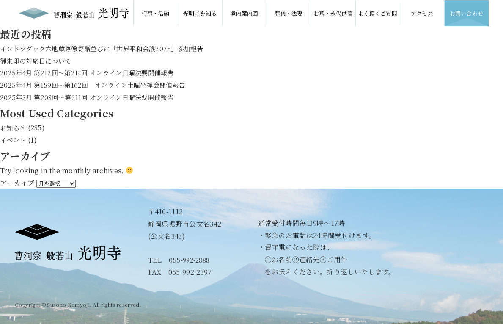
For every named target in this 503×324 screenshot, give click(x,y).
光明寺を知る (200, 13)
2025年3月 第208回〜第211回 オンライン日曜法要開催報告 (92, 97)
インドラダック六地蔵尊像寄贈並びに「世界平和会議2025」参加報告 (108, 48)
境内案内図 (244, 13)
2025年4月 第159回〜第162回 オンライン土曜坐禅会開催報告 (98, 85)
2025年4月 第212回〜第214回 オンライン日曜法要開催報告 (92, 73)
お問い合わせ (467, 13)
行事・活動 (155, 13)
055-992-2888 (191, 260)
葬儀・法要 (289, 13)
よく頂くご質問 (377, 13)
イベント (13, 140)
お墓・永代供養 (333, 13)
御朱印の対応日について (38, 61)
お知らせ (13, 128)
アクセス (422, 13)
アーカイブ (17, 183)
